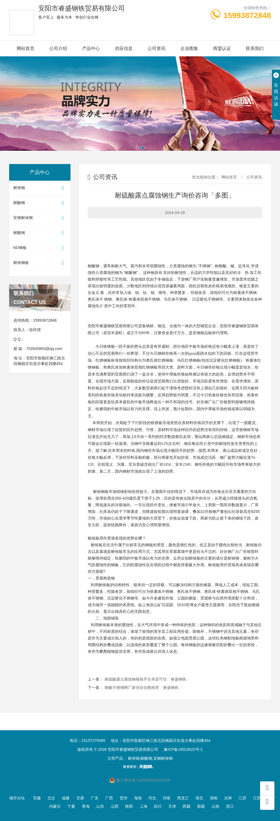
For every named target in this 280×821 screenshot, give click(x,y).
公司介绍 (58, 48)
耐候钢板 (39, 263)
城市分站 (17, 798)
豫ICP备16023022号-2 (183, 749)
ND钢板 (39, 248)
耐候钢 (39, 188)
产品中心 (91, 48)
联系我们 (255, 48)
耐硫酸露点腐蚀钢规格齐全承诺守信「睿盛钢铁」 (147, 679)
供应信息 (124, 48)
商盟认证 (222, 48)
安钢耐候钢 (39, 218)
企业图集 (189, 48)
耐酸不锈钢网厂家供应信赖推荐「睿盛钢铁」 (143, 687)
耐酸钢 (39, 203)
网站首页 (25, 48)
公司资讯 (156, 48)
